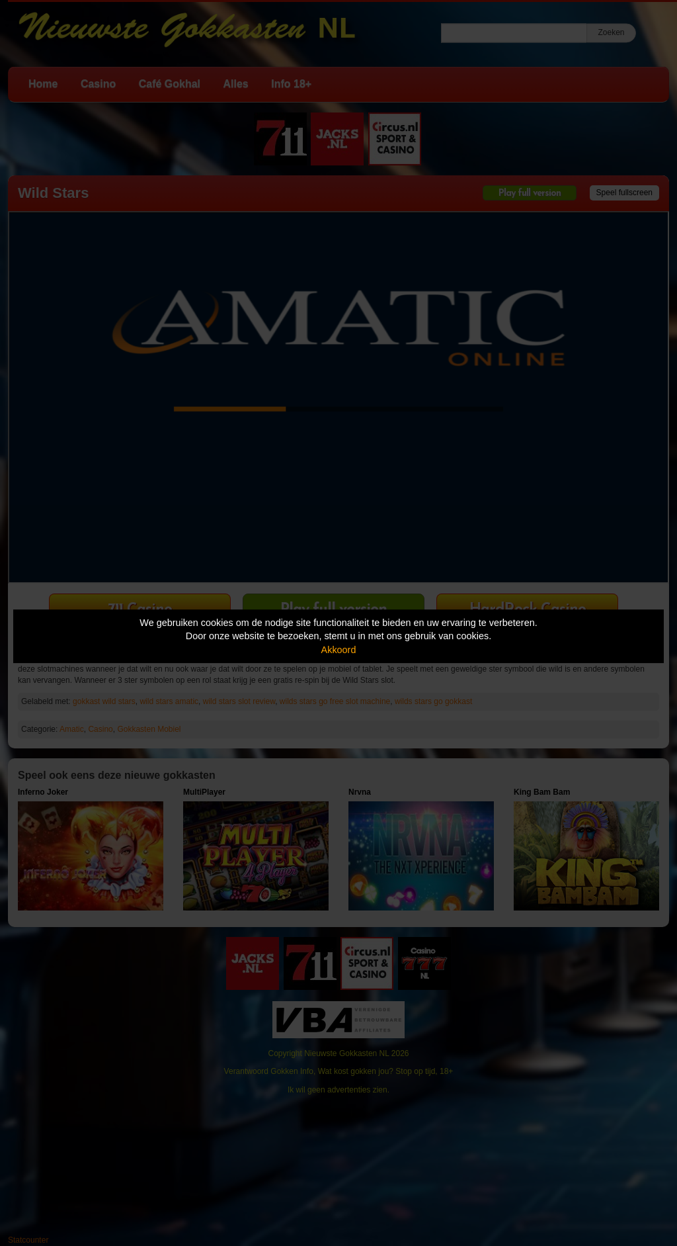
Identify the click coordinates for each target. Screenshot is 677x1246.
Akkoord (338, 650)
